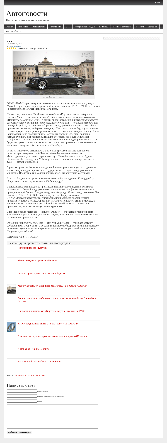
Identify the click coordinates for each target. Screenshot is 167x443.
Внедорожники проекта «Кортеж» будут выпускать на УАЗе (51, 310)
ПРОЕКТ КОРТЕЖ (36, 375)
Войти (157, 3)
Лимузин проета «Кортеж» (33, 247)
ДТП (68, 27)
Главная (9, 27)
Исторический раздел (85, 27)
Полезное (152, 27)
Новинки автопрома (122, 27)
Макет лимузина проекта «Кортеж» (38, 260)
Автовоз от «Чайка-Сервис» (33, 348)
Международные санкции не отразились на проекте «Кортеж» (53, 285)
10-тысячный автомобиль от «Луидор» (39, 361)
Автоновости (27, 13)
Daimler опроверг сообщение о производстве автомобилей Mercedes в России (57, 300)
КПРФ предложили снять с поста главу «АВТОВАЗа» (48, 323)
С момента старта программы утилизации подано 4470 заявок (52, 336)
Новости (140, 27)
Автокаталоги (38, 27)
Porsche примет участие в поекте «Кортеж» (42, 273)
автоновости (20, 375)
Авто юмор (23, 27)
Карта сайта (12, 31)
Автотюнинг (55, 27)
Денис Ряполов (15, 46)
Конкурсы (103, 27)
